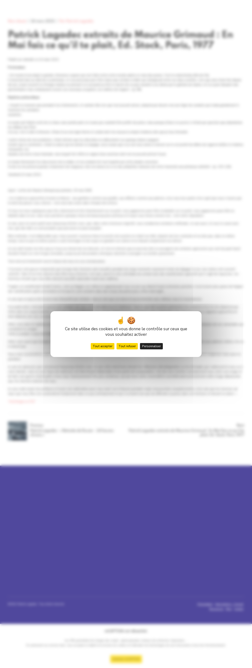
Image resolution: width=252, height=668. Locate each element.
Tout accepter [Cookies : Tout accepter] (102, 346)
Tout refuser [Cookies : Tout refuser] (127, 346)
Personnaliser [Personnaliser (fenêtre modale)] (151, 346)
